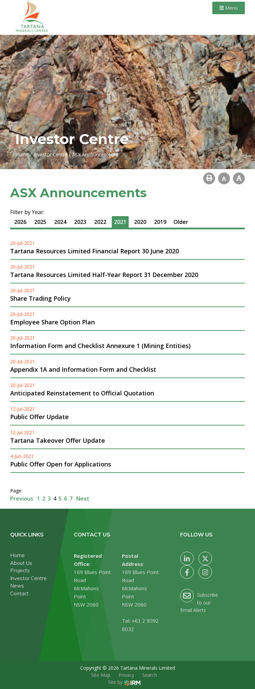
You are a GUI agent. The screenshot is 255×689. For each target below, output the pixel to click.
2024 (60, 222)
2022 (100, 222)
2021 (120, 222)
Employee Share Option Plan (52, 322)
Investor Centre (28, 578)
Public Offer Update (39, 417)
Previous (22, 498)
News (17, 585)
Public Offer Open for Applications (60, 464)
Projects (20, 570)
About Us (21, 563)
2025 (40, 222)
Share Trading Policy (40, 298)
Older (180, 222)
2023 (80, 222)
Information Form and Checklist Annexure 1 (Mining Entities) (100, 346)
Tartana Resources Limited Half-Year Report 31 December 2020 (104, 275)
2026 (20, 222)
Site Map (100, 675)
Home (17, 555)
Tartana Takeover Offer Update (57, 440)
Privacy (126, 675)
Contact (19, 593)
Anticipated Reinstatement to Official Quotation (82, 393)
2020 (140, 222)
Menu (228, 8)
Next (82, 498)
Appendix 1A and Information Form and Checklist (83, 369)
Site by (124, 682)
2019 (160, 222)
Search (149, 675)
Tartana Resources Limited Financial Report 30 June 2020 (94, 251)
